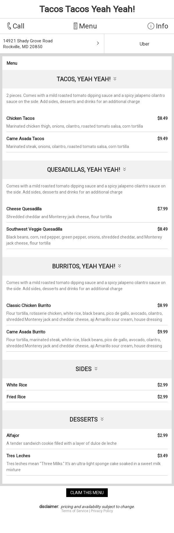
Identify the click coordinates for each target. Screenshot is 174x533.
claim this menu (87, 492)
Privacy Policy (102, 511)
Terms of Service (74, 511)
